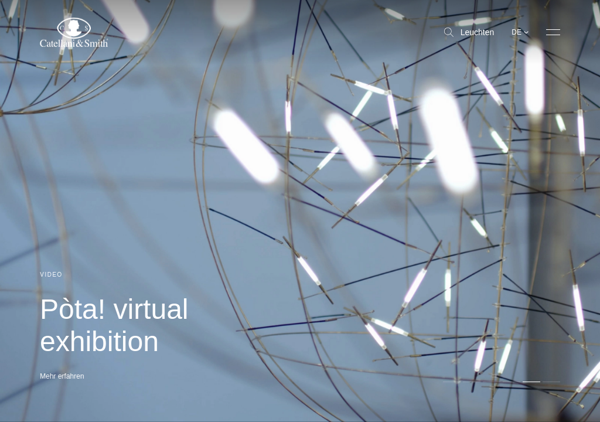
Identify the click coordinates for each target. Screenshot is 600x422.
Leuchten (469, 32)
